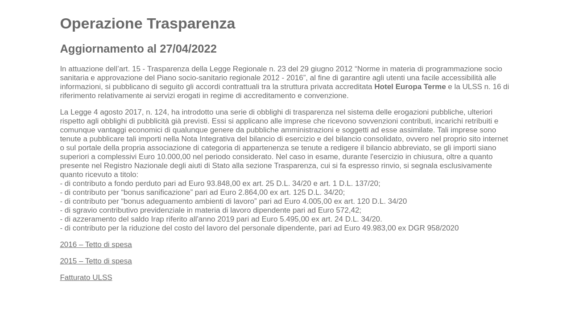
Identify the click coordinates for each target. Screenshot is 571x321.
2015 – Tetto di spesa (96, 261)
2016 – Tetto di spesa (96, 244)
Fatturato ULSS (86, 277)
